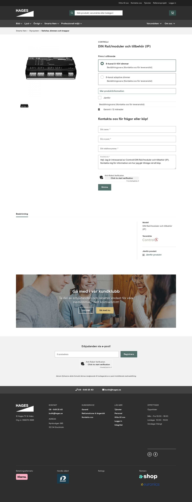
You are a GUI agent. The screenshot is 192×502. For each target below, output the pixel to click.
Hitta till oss (124, 3)
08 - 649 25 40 (86, 389)
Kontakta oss (136, 3)
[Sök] (96, 13)
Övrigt (37, 23)
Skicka (104, 187)
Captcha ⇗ (133, 181)
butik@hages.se (113, 389)
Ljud (27, 23)
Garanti (85, 409)
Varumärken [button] (154, 23)
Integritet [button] (119, 425)
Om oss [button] (170, 23)
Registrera (129, 354)
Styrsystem (34, 31)
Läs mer (86, 310)
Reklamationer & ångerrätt (93, 413)
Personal (118, 413)
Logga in (172, 3)
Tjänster (147, 3)
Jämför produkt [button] (152, 254)
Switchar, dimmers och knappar (55, 31)
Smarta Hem (51, 23)
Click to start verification (122, 178)
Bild (19, 23)
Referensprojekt (160, 3)
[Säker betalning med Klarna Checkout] (22, 477)
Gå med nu (105, 310)
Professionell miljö (71, 23)
